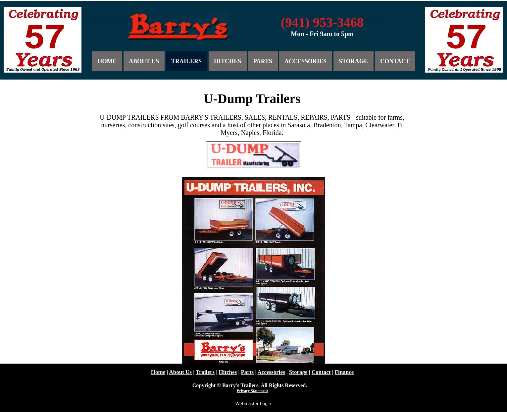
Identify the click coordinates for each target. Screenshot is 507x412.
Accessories (271, 372)
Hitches (228, 372)
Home (158, 372)
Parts (247, 372)
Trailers (205, 372)
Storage (298, 372)
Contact (321, 372)
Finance (344, 372)
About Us (180, 372)
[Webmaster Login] (253, 403)
